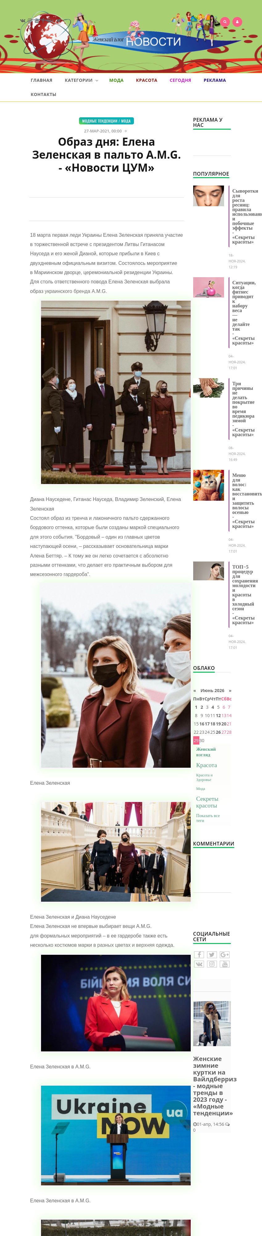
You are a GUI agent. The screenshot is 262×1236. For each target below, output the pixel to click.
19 (218, 724)
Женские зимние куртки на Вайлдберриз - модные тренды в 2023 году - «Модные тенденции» (215, 1085)
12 (218, 715)
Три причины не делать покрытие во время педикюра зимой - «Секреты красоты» (243, 409)
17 (207, 724)
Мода (116, 80)
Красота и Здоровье (204, 777)
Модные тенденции (99, 120)
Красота (146, 80)
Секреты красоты (207, 802)
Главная (42, 80)
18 (212, 724)
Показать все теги (208, 818)
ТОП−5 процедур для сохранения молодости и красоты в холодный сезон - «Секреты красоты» (245, 594)
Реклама (215, 80)
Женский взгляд (206, 751)
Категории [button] (81, 80)
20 (223, 724)
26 (218, 732)
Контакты (43, 94)
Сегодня (180, 80)
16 (201, 724)
